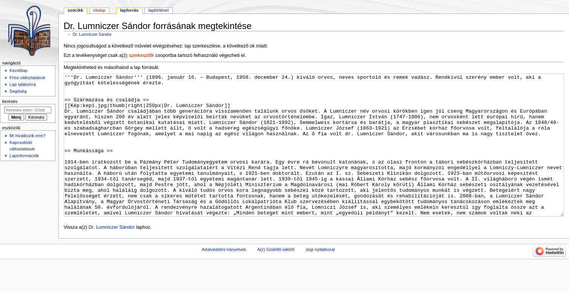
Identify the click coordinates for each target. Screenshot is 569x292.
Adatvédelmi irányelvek (224, 277)
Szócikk (75, 10)
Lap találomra (22, 84)
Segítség (17, 91)
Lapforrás (129, 10)
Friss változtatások (27, 77)
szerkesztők (141, 55)
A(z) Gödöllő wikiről (275, 277)
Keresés (9, 101)
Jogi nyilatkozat (320, 277)
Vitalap (99, 10)
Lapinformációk (24, 155)
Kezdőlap (18, 70)
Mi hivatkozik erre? (27, 135)
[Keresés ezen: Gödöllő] (27, 110)
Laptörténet (159, 10)
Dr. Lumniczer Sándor (92, 34)
